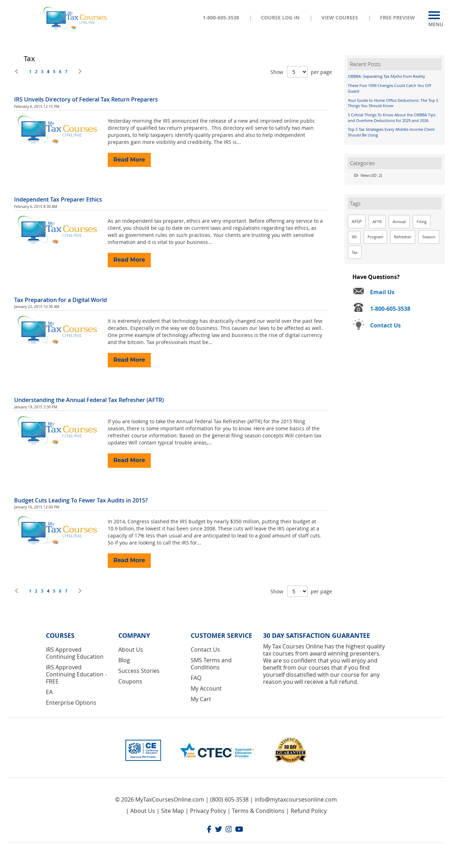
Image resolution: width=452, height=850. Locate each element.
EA (49, 692)
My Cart (201, 699)
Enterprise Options (71, 702)
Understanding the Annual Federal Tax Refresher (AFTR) (89, 400)
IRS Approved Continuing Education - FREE (76, 674)
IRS (354, 237)
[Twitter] (218, 830)
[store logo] (76, 17)
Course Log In (280, 17)
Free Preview (397, 17)
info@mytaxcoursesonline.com (296, 799)
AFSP (357, 221)
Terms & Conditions (258, 811)
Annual (399, 221)
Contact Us (205, 649)
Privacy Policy (208, 811)
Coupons (130, 681)
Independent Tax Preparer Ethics (58, 199)
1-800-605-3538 (221, 17)
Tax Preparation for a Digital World (60, 300)
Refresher (402, 236)
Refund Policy (309, 811)
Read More (129, 159)
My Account (206, 688)
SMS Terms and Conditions (211, 663)
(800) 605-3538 (229, 799)
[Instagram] (229, 830)
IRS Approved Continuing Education (74, 653)
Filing (422, 221)
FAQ (196, 678)
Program (375, 236)
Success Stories (139, 671)
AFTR (377, 221)
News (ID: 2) (368, 175)
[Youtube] (239, 830)
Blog (124, 660)
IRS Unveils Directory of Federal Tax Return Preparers (86, 99)
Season (428, 236)
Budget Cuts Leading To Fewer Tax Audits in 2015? (81, 500)
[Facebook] (209, 830)
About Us (130, 649)
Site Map (172, 811)
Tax (355, 252)
